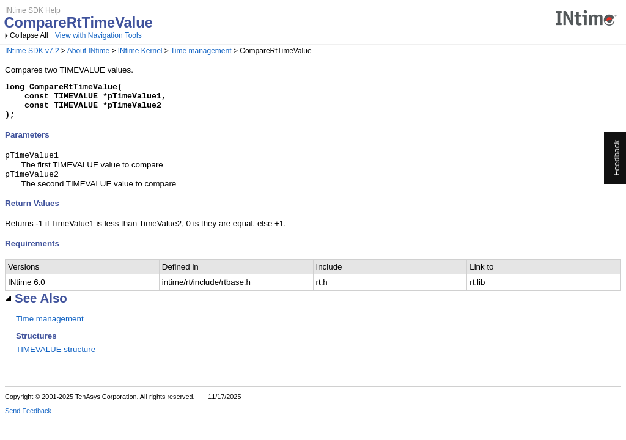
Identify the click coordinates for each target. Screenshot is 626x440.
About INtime (88, 50)
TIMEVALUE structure (55, 359)
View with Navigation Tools (98, 35)
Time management (201, 50)
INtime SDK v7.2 (32, 50)
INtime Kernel (140, 50)
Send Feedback (28, 420)
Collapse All (29, 35)
